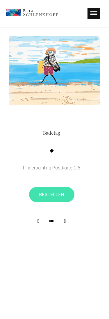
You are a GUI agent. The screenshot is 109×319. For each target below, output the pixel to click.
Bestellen (51, 194)
